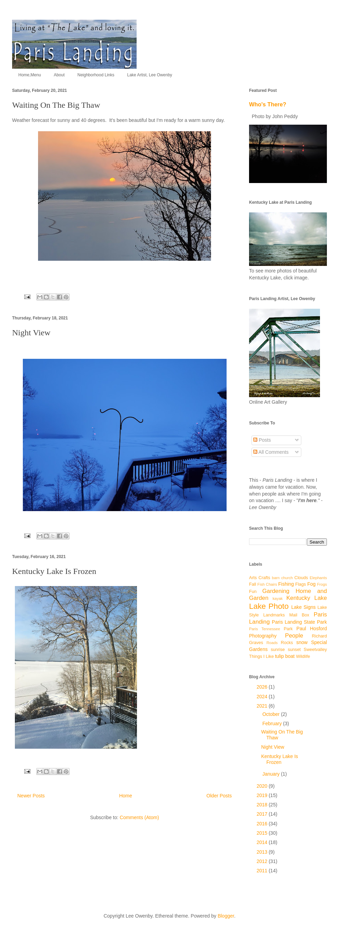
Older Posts (219, 795)
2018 (263, 804)
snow (302, 642)
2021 (263, 706)
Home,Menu (29, 75)
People (294, 635)
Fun (253, 591)
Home (125, 795)
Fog (311, 584)
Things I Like (261, 656)
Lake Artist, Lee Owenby (149, 75)
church (287, 578)
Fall (252, 584)
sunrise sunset (286, 649)
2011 (263, 870)
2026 (263, 687)
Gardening (275, 591)
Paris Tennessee (264, 629)
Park (288, 628)
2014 (263, 842)
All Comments (270, 452)
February (272, 723)
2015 (263, 833)
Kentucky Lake (306, 598)
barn (276, 578)
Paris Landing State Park (299, 622)
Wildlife (303, 656)
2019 (263, 795)
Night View (31, 332)
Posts (262, 440)
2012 (263, 861)
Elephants (318, 578)
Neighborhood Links (95, 75)
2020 (263, 786)
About (59, 75)
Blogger (226, 916)
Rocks (287, 642)
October (271, 714)
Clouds (301, 577)
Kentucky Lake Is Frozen (54, 571)
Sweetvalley (315, 649)
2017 (263, 814)
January (271, 774)
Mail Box (299, 615)
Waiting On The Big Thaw (56, 104)
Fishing (286, 584)
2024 (263, 696)
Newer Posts (31, 795)
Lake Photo (269, 606)
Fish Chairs (267, 584)
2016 (263, 823)
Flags (300, 584)
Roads (271, 643)
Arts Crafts (259, 577)
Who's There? (267, 104)
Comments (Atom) (139, 817)
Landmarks (274, 615)
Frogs (322, 584)
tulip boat (285, 656)
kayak (278, 598)
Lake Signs (303, 607)
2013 (263, 852)
